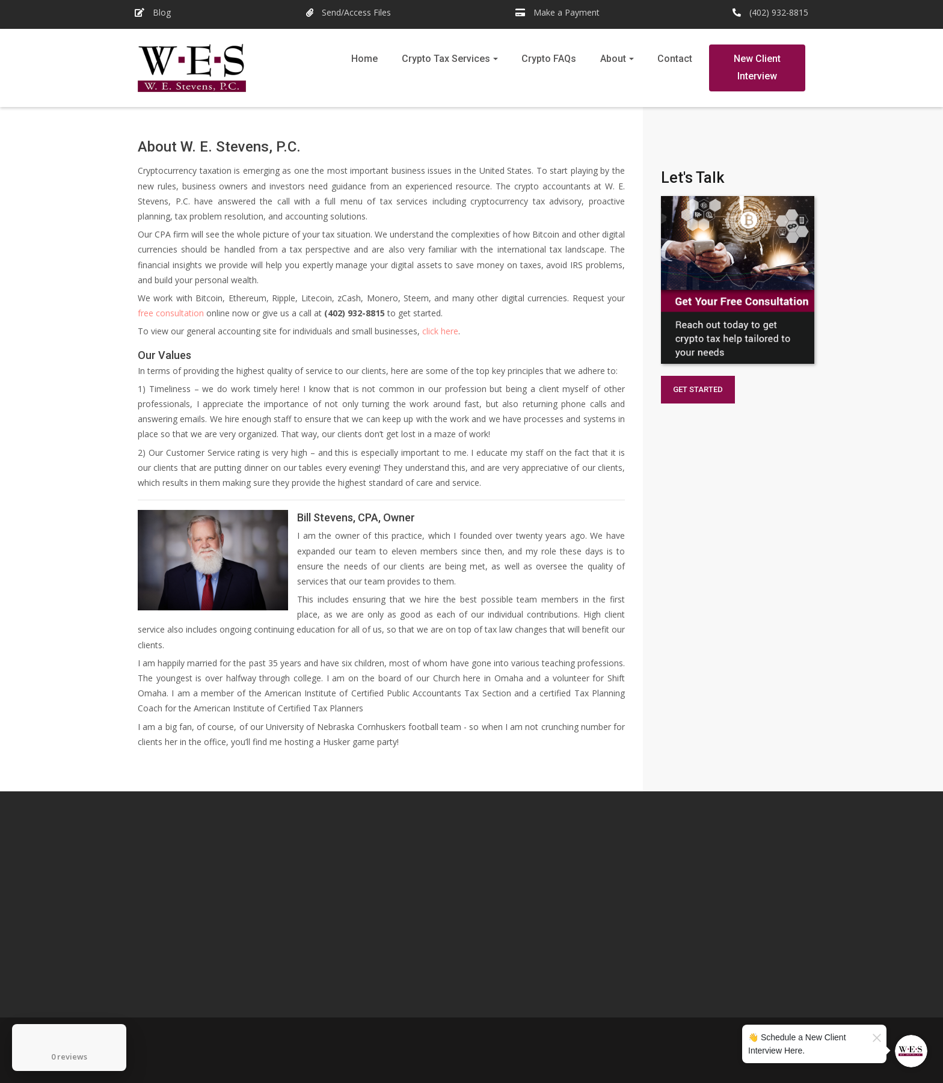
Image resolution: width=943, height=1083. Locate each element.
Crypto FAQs (548, 58)
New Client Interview (757, 67)
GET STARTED (698, 389)
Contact (674, 58)
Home (364, 58)
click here (440, 331)
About (613, 58)
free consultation (171, 313)
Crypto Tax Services (446, 58)
